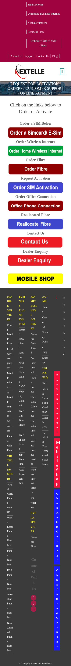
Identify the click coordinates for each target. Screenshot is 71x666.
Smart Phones (36, 4)
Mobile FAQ (45, 422)
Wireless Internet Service (33, 452)
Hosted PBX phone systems (22, 343)
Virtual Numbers (37, 22)
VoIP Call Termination (22, 420)
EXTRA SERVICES (33, 522)
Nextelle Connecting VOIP (22, 374)
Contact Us (43, 56)
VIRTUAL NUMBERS (10, 467)
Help (44, 352)
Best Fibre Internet (33, 365)
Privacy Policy (45, 339)
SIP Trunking (21, 459)
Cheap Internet (33, 385)
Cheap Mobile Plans (10, 334)
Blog (55, 56)
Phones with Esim (9, 443)
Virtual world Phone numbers (10, 498)
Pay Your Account (57, 404)
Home (45, 309)
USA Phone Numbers (9, 579)
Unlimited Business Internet (44, 13)
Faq (44, 383)
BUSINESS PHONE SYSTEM (22, 310)
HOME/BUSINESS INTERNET (34, 312)
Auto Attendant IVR (22, 476)
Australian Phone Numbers (10, 606)
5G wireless (9, 426)
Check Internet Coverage (57, 608)
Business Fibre (36, 31)
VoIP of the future (22, 442)
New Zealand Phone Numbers (10, 637)
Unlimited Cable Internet (34, 406)
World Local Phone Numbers (10, 531)
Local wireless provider (10, 358)
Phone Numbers (9, 558)
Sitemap (45, 360)
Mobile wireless (10, 380)
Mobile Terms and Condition (45, 400)
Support (29, 56)
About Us (15, 56)
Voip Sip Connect (22, 398)
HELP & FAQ (45, 373)
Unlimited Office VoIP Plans (43, 43)
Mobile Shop (58, 463)
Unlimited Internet (34, 428)
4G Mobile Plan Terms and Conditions (45, 448)
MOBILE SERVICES (9, 308)
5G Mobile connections (10, 404)
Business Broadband (34, 343)
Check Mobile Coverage (57, 526)
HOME (44, 299)
